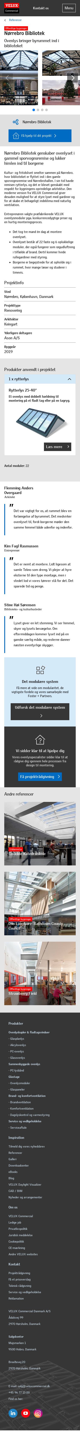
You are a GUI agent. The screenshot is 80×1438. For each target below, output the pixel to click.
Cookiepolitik (16, 1241)
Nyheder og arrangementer (25, 1197)
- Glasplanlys (16, 1039)
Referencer (15, 20)
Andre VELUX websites (23, 1254)
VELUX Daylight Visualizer (25, 1184)
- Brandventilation (20, 1102)
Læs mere (57, 446)
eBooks (13, 1172)
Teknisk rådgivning (20, 1286)
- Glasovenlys (17, 1058)
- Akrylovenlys (17, 1045)
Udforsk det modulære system (40, 711)
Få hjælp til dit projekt (32, 136)
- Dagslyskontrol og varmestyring (29, 1115)
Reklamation (16, 1298)
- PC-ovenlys (16, 1051)
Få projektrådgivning (40, 776)
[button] (72, 78)
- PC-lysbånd (16, 1070)
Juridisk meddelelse (21, 1235)
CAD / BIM (15, 1191)
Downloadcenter (19, 1165)
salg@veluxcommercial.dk (33, 1386)
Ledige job (15, 1222)
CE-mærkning (17, 1248)
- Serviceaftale (18, 1127)
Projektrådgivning (19, 1273)
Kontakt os (41, 8)
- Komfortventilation (21, 1108)
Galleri (12, 1159)
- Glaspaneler (17, 1089)
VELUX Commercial (21, 1216)
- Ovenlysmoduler (19, 1083)
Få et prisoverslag (20, 1279)
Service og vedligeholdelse (25, 1292)
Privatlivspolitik (18, 1229)
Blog (11, 1178)
